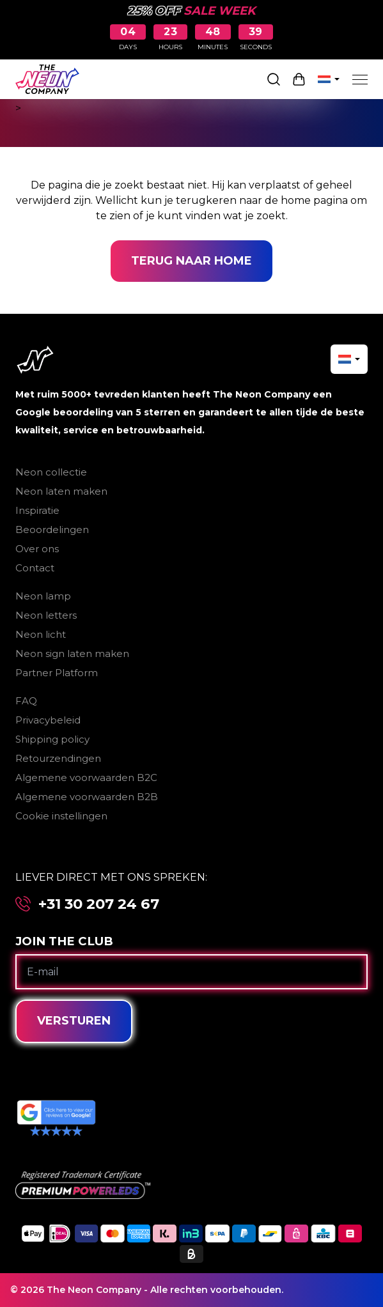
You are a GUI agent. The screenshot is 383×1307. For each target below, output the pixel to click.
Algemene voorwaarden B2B (86, 797)
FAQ (26, 701)
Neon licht (40, 634)
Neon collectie (51, 472)
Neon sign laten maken (72, 653)
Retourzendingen (58, 758)
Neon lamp (43, 596)
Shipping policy (52, 739)
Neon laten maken (61, 491)
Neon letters (46, 615)
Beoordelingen (52, 529)
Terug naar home (191, 261)
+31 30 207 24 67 (98, 904)
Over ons (37, 549)
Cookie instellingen (61, 816)
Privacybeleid (48, 720)
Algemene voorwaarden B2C (86, 777)
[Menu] (360, 79)
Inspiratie (37, 510)
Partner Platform (56, 673)
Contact (34, 568)
